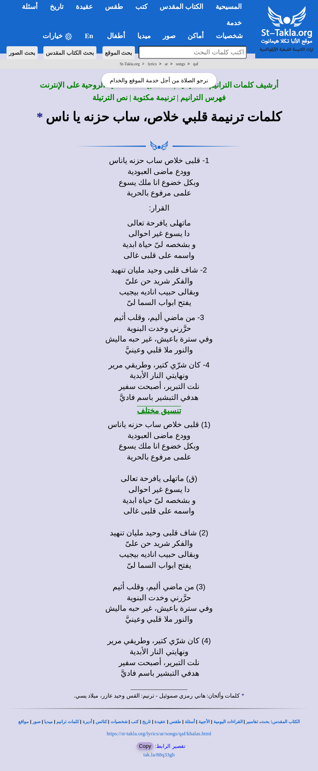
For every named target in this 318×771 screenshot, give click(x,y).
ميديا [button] (144, 36)
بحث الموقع (118, 52)
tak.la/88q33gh (159, 755)
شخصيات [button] (232, 36)
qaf (195, 64)
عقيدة (160, 721)
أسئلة (190, 721)
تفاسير (252, 721)
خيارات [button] (58, 36)
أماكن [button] (196, 36)
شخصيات (119, 721)
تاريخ (146, 721)
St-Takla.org (130, 64)
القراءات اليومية (228, 721)
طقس (175, 721)
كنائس (101, 721)
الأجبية (204, 721)
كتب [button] (141, 7)
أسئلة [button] (30, 7)
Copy (145, 746)
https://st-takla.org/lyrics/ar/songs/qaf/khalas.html (159, 733)
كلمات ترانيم (67, 721)
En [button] (90, 36)
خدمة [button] (234, 23)
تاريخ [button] (57, 7)
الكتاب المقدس (286, 721)
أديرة (87, 721)
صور (36, 721)
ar (166, 64)
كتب (135, 721)
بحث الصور (22, 52)
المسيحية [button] (229, 7)
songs (180, 64)
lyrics (152, 64)
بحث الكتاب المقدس (70, 52)
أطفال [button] (116, 36)
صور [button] (169, 36)
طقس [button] (114, 7)
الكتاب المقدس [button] (181, 7)
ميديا (48, 721)
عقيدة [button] (84, 7)
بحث (265, 721)
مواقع (23, 721)
